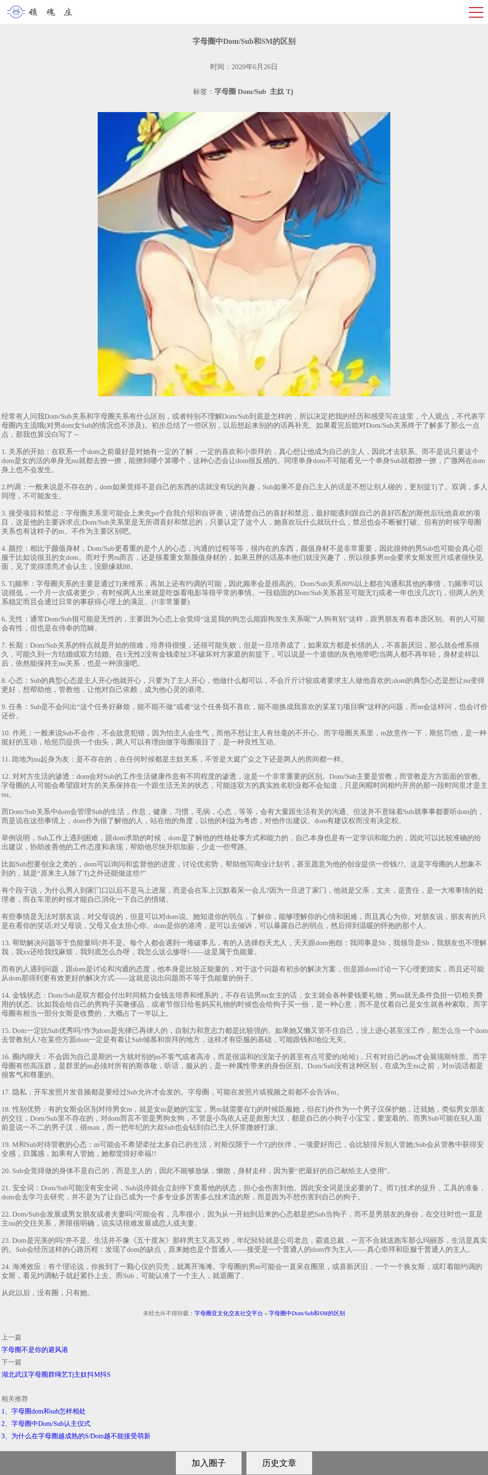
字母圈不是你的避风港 (34, 1349)
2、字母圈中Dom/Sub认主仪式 (46, 1423)
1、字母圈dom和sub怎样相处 (43, 1411)
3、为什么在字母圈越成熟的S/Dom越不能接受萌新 (76, 1436)
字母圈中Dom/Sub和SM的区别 (307, 1313)
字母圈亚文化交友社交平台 (228, 1313)
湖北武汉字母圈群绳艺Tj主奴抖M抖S (56, 1374)
